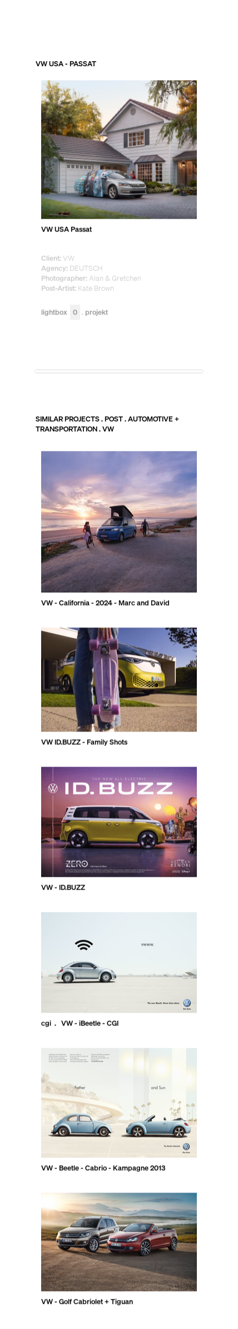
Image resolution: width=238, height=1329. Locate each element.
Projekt (96, 312)
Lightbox (60, 312)
